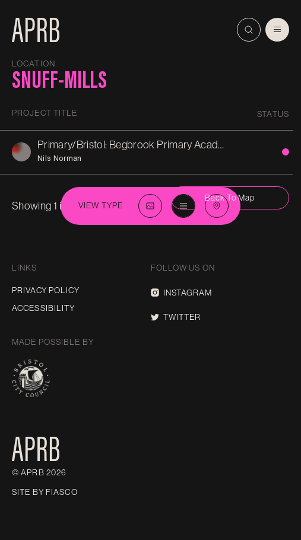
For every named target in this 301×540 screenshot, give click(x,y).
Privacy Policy (46, 290)
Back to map (230, 197)
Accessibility (43, 308)
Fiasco (62, 492)
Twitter (176, 317)
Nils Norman (59, 158)
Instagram (182, 292)
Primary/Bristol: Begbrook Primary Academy (137, 144)
